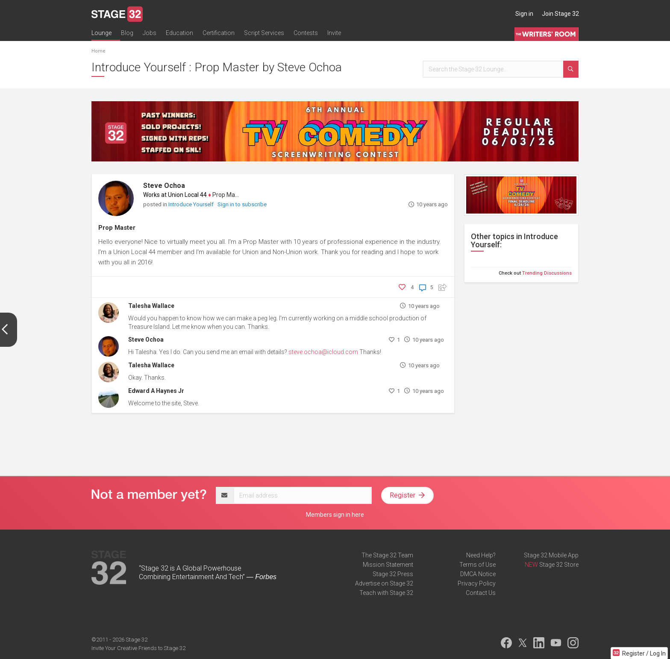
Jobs (149, 32)
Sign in (524, 13)
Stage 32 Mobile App (551, 555)
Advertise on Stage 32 (384, 583)
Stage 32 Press (393, 574)
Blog (127, 32)
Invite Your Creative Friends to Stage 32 (138, 648)
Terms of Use (477, 564)
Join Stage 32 (560, 13)
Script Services (264, 32)
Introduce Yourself (191, 204)
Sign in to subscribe (242, 204)
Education (179, 32)
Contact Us (481, 592)
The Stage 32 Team (387, 555)
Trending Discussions (547, 273)
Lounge (101, 32)
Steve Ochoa (164, 186)
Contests (306, 32)
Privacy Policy (477, 583)
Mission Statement (388, 564)
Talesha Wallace (151, 305)
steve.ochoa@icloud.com (323, 352)
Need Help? (481, 555)
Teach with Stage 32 (386, 592)
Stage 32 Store (559, 564)
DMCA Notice (478, 574)
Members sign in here (335, 514)
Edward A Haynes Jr (156, 390)
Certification (219, 32)
